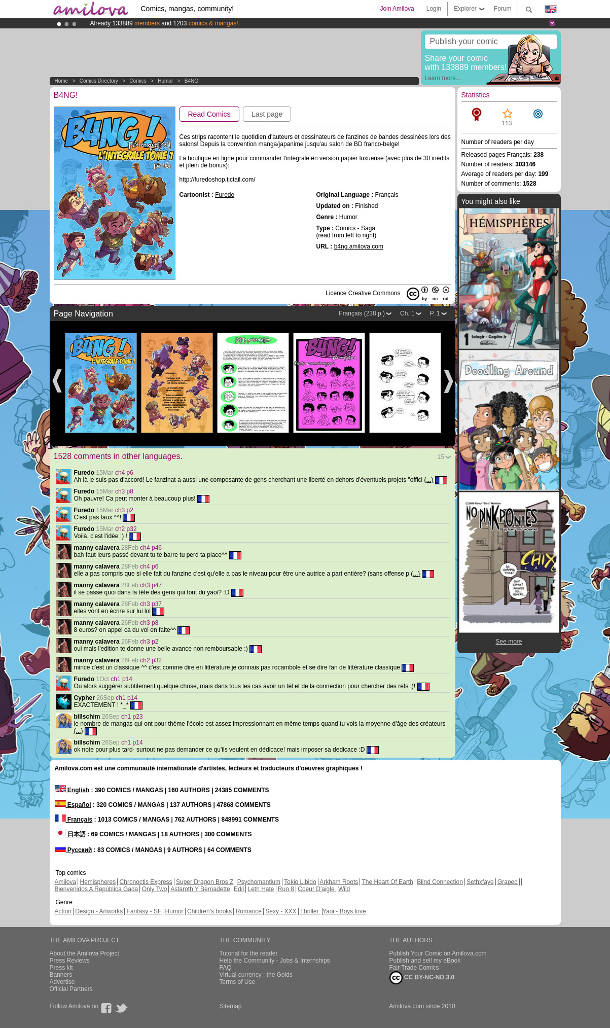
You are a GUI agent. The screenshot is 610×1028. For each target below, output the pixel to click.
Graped (507, 881)
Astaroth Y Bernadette (200, 889)
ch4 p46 (151, 547)
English (72, 790)
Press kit (61, 967)
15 (441, 456)
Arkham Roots (338, 881)
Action (63, 911)
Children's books (209, 911)
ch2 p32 (126, 529)
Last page (267, 114)
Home (61, 81)
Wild (344, 889)
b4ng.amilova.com (358, 246)
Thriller (310, 911)
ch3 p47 (151, 585)
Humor (165, 81)
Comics (137, 81)
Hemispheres (98, 881)
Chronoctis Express (146, 881)
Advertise (62, 981)
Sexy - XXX (280, 911)
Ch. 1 (407, 313)
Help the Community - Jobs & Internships (275, 960)
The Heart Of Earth (387, 881)
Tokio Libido (300, 881)
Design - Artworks (99, 911)
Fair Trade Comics (414, 967)
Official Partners (71, 988)
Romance (249, 911)
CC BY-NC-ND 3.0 (422, 977)
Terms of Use (238, 981)
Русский (73, 850)
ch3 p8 (124, 491)
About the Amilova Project (84, 953)
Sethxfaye (480, 881)
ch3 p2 (124, 510)
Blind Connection (440, 881)
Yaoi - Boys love (344, 911)
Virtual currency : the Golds (256, 974)
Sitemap (231, 1006)
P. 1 (435, 313)
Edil (239, 889)
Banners (61, 974)
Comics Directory (99, 81)
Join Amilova (397, 8)
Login (433, 8)
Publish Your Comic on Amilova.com (438, 953)
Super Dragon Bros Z (204, 881)
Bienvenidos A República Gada (96, 889)
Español (73, 804)
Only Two (154, 889)
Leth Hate (260, 889)
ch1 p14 (121, 679)
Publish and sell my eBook (425, 960)
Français (74, 819)
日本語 (70, 834)
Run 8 (286, 889)
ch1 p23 (132, 716)
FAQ (226, 967)
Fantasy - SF (144, 911)
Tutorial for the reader (249, 953)
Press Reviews (70, 960)
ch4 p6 (124, 472)
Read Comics (209, 114)
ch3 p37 (151, 604)
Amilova (66, 881)
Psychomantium (258, 881)
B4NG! (192, 81)
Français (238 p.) (362, 313)
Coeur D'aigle (317, 889)
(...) (429, 479)
